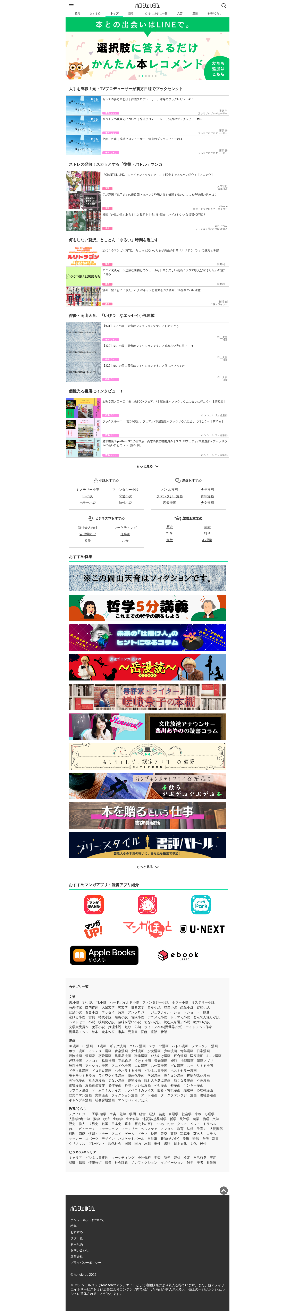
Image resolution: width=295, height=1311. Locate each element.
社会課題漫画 (105, 1100)
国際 (128, 1143)
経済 (152, 1114)
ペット (195, 1124)
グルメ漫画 (137, 1046)
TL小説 (101, 1002)
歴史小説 (170, 1007)
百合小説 (91, 1012)
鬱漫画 (175, 1085)
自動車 (152, 1139)
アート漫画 (149, 1095)
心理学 (207, 540)
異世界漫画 (123, 1056)
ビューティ (87, 1129)
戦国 (105, 1124)
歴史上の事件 (144, 1124)
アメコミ (92, 1061)
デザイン (108, 1139)
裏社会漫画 (208, 1095)
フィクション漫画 (124, 1095)
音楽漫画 (121, 1051)
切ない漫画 (116, 1080)
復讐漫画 (75, 1085)
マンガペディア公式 (133, 1100)
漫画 (195, 13)
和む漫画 (160, 1085)
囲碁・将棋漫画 (168, 1090)
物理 (206, 1119)
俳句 (137, 1027)
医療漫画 (196, 1056)
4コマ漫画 (213, 1056)
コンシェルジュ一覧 (155, 13)
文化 (193, 1143)
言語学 (173, 1114)
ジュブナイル (160, 1012)
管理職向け (87, 534)
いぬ (160, 1124)
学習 (157, 1158)
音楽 (164, 1134)
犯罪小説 (98, 1027)
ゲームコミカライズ (106, 1090)
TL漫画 (101, 1046)
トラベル (209, 1124)
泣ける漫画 (143, 1061)
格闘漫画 (108, 1061)
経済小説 (75, 1012)
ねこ (72, 1129)
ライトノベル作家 (199, 1027)
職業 (108, 1163)
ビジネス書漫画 (155, 1071)
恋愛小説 (125, 496)
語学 (167, 1158)
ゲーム (129, 1134)
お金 (125, 541)
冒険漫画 (75, 1056)
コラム (211, 1134)
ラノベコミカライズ (139, 1090)
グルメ (182, 1124)
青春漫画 (160, 1061)
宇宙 (113, 1114)
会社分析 (144, 1158)
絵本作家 (108, 1032)
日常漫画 (203, 1051)
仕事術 (125, 534)
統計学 (184, 1119)
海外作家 (75, 1007)
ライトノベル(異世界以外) (163, 1027)
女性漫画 (137, 1051)
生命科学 (132, 1119)
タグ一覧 (76, 1238)
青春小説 (154, 1007)
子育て (201, 1129)
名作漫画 (114, 1085)
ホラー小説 (87, 503)
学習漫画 (154, 1075)
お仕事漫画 (159, 1066)
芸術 (207, 527)
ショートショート (187, 1012)
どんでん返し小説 (206, 1017)
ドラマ (143, 1134)
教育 (180, 1129)
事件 (157, 1143)
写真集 (185, 1134)
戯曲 (206, 1012)
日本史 (116, 1124)
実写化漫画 (77, 1080)
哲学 (169, 533)
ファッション (108, 1129)
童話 (154, 1032)
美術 (186, 1139)
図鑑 (144, 1032)
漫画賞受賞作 (95, 1085)
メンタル (167, 1129)
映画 (154, 1134)
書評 (167, 1143)
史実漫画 (101, 1095)
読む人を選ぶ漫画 (157, 1080)
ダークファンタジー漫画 (179, 1095)
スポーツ (91, 1139)
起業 (87, 541)
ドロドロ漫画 (101, 1071)
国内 (137, 1143)
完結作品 (124, 1061)
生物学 (118, 1119)
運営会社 (76, 1256)
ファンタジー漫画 (170, 496)
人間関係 (216, 1129)
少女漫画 (207, 503)
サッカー (75, 1139)
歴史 (169, 527)
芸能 (173, 1134)
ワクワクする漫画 (111, 1075)
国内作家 (91, 1007)
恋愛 (82, 1134)
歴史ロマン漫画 (80, 1095)
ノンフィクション (144, 1163)
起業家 (211, 1163)
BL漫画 (74, 1046)
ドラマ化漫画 (78, 1071)
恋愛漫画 (169, 503)
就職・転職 (77, 1163)
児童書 (133, 1032)
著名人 (198, 1134)
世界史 (93, 1124)
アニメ (116, 1134)
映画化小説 (106, 1022)
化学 (122, 1114)
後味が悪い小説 (129, 1022)
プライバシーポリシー (85, 1263)
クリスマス (77, 1143)
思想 (147, 1143)
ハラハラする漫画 (128, 1071)
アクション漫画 (96, 1066)
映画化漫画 (136, 1075)
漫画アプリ (205, 1061)
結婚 (190, 1129)
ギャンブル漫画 (80, 1100)
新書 (215, 1139)
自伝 (205, 1139)
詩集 (121, 1012)
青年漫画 (207, 496)
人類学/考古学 (79, 1119)
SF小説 (88, 496)
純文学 (123, 1007)
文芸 (180, 13)
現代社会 (114, 1143)
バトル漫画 (169, 490)
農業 (196, 1119)
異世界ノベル (78, 1032)
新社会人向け (88, 528)
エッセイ (108, 1012)
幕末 (128, 1124)
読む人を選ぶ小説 (177, 1022)
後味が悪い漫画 (198, 1075)
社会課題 (121, 1163)
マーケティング (125, 528)
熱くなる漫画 (183, 1080)
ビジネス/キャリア (82, 1152)
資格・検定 (182, 1158)
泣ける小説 (77, 1017)
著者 (200, 1163)
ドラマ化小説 (180, 1017)
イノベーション (172, 1163)
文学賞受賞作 (78, 1027)
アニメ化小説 (157, 1017)
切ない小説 (152, 1022)
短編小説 (121, 1017)
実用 (213, 1158)
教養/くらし (215, 13)
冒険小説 (137, 1017)
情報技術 (95, 1163)
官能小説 (203, 1007)
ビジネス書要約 (96, 1158)
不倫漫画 (203, 1080)
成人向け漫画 (160, 1056)
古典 (91, 1017)
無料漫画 (75, 1066)
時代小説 (125, 503)
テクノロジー (78, 1114)
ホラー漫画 (77, 1051)
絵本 (95, 1032)
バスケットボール (131, 1139)
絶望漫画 (134, 1080)
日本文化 (180, 1143)
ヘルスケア (149, 1129)
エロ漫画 (141, 1066)
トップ (114, 13)
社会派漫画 (96, 1080)
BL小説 (74, 1002)
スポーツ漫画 (159, 1046)
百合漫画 (180, 1056)
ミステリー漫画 (99, 1051)
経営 (142, 1114)
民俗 (203, 1143)
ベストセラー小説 (82, 1022)
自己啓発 (199, 1158)
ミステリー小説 (87, 490)
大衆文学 (108, 1007)
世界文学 (137, 1007)
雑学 (190, 1163)
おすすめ (95, 13)
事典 (121, 1032)
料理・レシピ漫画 (138, 1085)
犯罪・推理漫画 (182, 1061)
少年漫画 (207, 490)
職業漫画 (141, 1056)
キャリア (75, 1158)
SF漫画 (88, 1046)
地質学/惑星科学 (154, 1119)
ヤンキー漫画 (193, 1085)
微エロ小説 (201, 1022)
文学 (215, 1119)
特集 (77, 13)
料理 (72, 1134)
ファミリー (129, 1129)
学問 (132, 1114)
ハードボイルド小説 (124, 1002)
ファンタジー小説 (125, 490)
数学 (96, 1119)
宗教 (169, 540)
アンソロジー (138, 1012)
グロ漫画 (177, 1066)
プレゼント (96, 1143)
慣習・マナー (98, 1134)
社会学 (187, 1114)
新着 (131, 13)
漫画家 (90, 1056)
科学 (207, 533)
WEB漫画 (75, 1061)
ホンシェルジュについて (87, 1220)
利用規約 (76, 1244)
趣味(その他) (170, 1139)
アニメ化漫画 (121, 1066)
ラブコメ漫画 (78, 1090)
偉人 (82, 1124)
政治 (106, 1119)
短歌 (128, 1027)
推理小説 (114, 1027)
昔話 (164, 1032)
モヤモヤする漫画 (82, 1075)
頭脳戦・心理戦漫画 (198, 1090)
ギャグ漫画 (118, 1046)
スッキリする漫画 (200, 1066)
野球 (195, 1139)
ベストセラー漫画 (183, 1071)
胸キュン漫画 (174, 1075)
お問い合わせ (79, 1250)
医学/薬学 (99, 1114)
